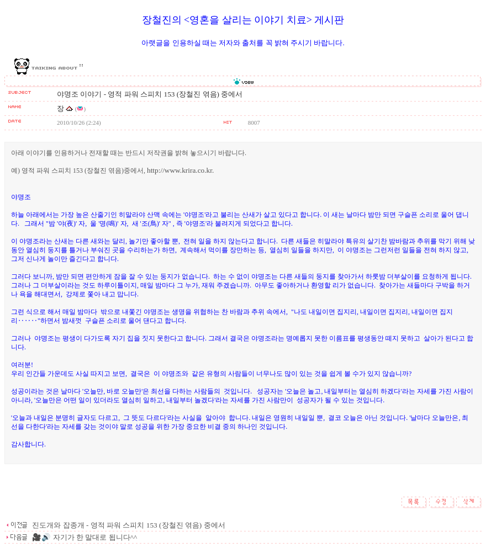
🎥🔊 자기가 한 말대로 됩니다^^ (83, 537)
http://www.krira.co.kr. (180, 170)
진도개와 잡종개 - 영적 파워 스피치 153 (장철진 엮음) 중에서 (127, 525)
